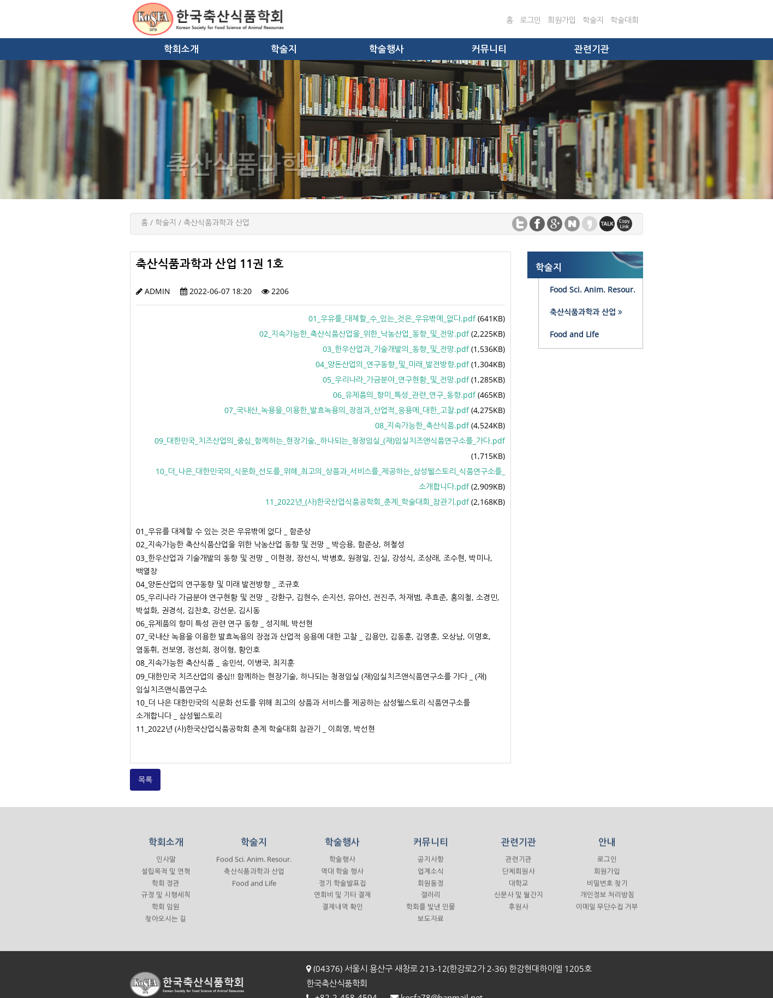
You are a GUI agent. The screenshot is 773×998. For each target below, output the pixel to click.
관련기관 (591, 49)
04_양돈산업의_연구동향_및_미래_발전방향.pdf (392, 364)
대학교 (518, 892)
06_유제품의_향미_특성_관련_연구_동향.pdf (404, 395)
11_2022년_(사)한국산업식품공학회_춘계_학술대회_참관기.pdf (367, 502)
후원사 (518, 915)
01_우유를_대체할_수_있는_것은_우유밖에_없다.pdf (391, 318)
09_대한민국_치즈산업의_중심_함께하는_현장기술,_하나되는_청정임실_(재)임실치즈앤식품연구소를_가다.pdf (329, 440)
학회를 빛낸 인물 (430, 915)
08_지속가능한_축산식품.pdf (422, 425)
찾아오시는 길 (165, 927)
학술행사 (386, 49)
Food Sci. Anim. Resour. (254, 867)
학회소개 (181, 49)
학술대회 (624, 20)
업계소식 (431, 880)
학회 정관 (166, 892)
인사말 (166, 867)
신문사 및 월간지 (518, 904)
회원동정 (431, 892)
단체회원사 (518, 880)
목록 (145, 779)
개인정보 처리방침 (607, 904)
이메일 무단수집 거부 (607, 915)
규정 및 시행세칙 (166, 904)
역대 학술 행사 (342, 880)
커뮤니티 (489, 49)
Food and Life (254, 892)
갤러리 (431, 904)
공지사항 (431, 867)
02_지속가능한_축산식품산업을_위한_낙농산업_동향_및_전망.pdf (364, 333)
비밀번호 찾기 (607, 892)
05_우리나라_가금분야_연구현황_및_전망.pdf (396, 379)
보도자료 (431, 927)
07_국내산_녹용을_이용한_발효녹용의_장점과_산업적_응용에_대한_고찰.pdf (346, 410)
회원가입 (562, 20)
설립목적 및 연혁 (166, 880)
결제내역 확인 (342, 915)
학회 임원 (166, 915)
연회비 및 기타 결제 (342, 904)
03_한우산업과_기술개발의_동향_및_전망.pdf (396, 349)
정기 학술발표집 (342, 892)
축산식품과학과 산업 (254, 880)
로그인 (530, 20)
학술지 (593, 20)
